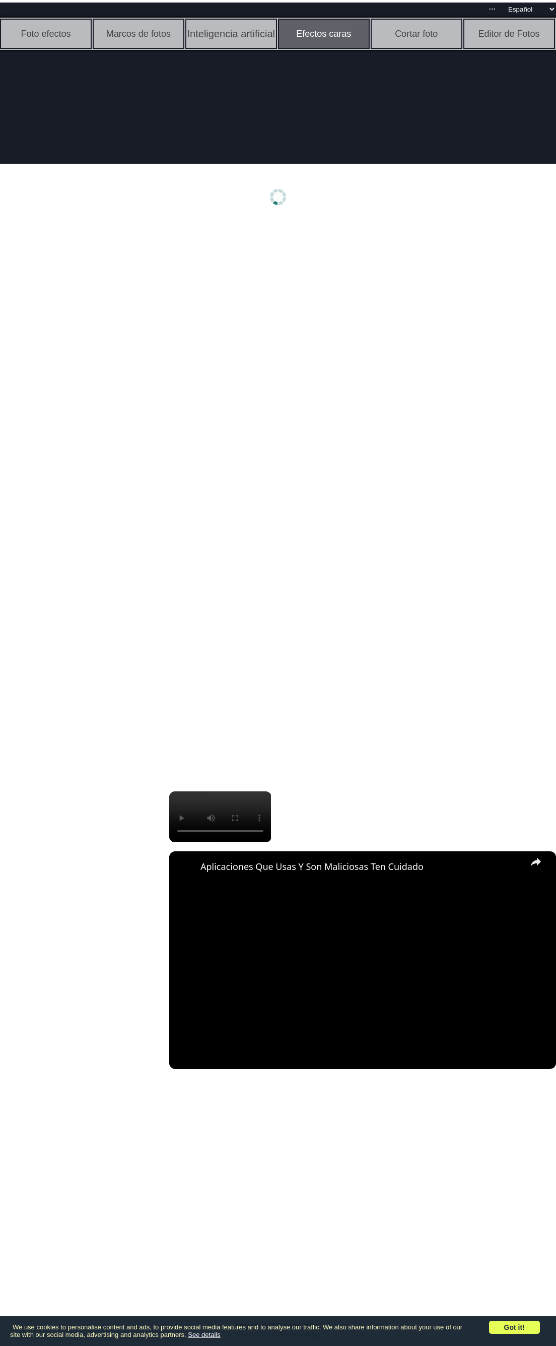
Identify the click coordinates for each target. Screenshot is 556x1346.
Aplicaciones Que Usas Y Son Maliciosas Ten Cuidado (312, 866)
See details (204, 1334)
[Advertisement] (78, 381)
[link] (185, 867)
